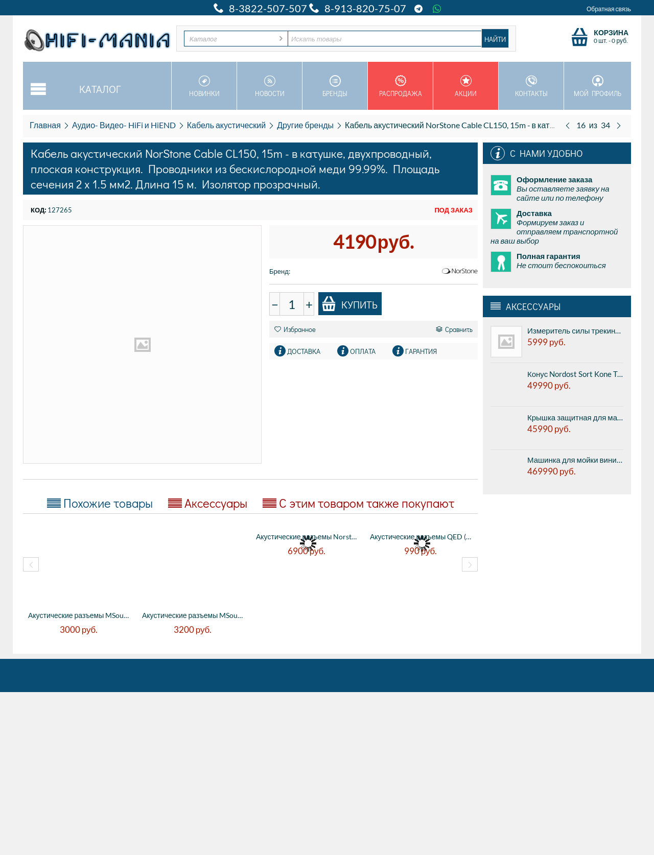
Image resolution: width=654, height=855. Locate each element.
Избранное (295, 329)
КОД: (38, 210)
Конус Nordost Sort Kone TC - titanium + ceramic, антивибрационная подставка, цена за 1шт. (575, 373)
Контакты (531, 86)
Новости (269, 86)
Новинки (204, 86)
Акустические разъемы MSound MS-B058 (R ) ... (80, 615)
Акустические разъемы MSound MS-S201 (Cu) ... (194, 615)
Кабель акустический (226, 125)
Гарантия (421, 351)
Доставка (303, 351)
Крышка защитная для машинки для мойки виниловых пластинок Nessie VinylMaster (575, 417)
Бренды (335, 86)
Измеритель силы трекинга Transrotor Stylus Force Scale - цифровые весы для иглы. (575, 330)
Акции (465, 86)
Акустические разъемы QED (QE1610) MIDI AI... (422, 536)
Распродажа (400, 86)
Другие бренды (305, 125)
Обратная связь (609, 9)
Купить (349, 304)
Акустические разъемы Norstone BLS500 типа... (308, 536)
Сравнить (454, 329)
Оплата (363, 351)
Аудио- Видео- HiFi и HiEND (124, 125)
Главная (45, 125)
